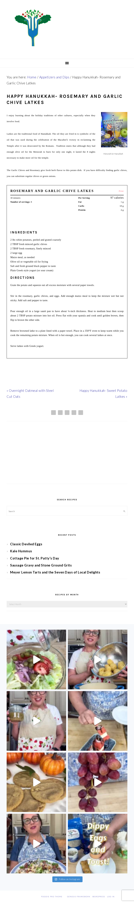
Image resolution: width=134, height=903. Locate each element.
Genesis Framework (78, 897)
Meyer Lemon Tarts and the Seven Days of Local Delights (55, 572)
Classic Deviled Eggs (26, 544)
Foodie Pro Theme (51, 897)
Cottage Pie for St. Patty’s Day (34, 558)
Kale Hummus (21, 551)
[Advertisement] (67, 455)
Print (121, 191)
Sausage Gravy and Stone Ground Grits (41, 565)
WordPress (98, 897)
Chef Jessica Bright (67, 27)
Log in (111, 897)
